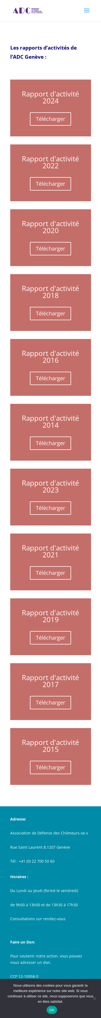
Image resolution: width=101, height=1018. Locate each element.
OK (51, 1010)
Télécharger (50, 118)
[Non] (94, 998)
